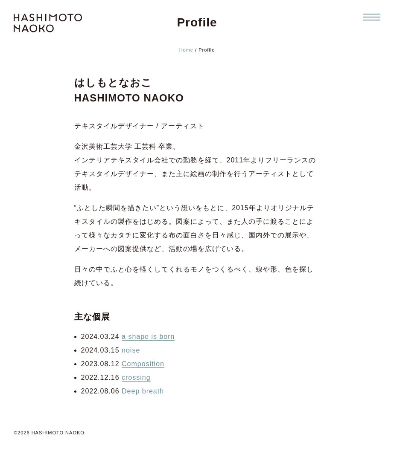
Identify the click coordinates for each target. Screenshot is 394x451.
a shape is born (148, 336)
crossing (136, 377)
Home (186, 49)
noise (131, 350)
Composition (143, 363)
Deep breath (143, 391)
